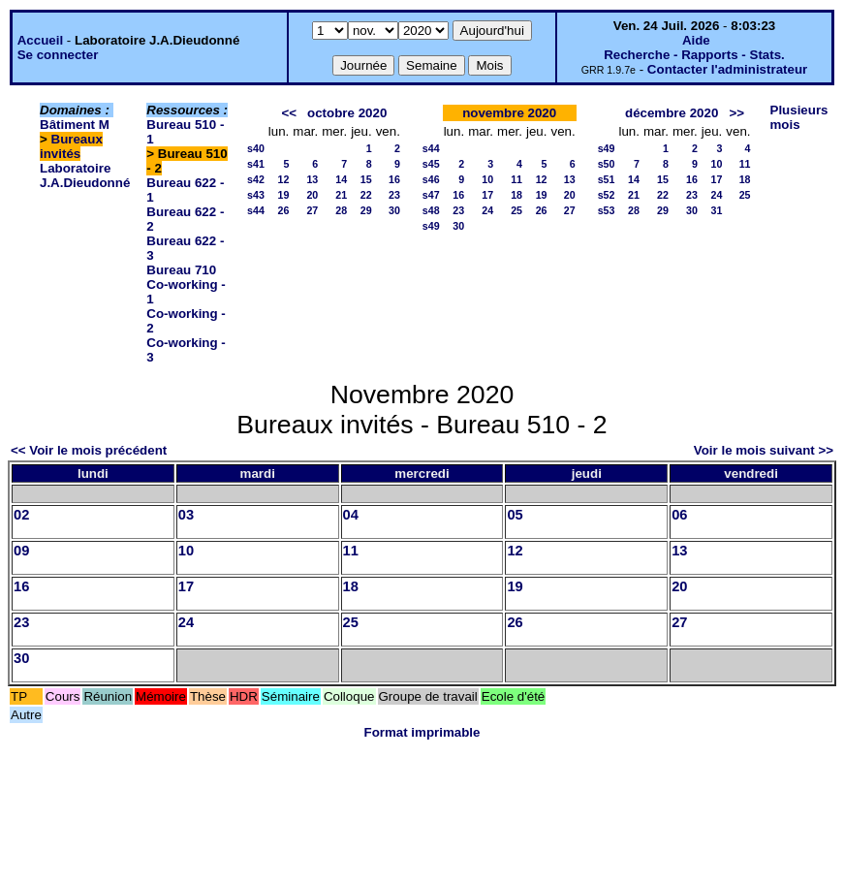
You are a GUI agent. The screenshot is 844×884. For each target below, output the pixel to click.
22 (366, 195)
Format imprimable (422, 732)
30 (394, 210)
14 (341, 179)
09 (21, 550)
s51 (606, 179)
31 (716, 210)
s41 (256, 164)
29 (366, 210)
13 (312, 179)
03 (186, 514)
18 (516, 195)
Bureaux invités (71, 146)
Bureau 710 (181, 270)
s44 (256, 210)
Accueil (40, 40)
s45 (431, 164)
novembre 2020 (509, 113)
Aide (696, 40)
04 (351, 514)
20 (312, 195)
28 (341, 210)
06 (679, 514)
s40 (256, 148)
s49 (431, 226)
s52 (606, 195)
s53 (606, 210)
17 (487, 195)
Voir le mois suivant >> (763, 450)
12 (283, 179)
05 (514, 514)
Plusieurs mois (799, 117)
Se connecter (58, 54)
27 (312, 210)
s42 (256, 179)
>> (736, 113)
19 (283, 195)
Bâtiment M (74, 124)
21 (341, 195)
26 (283, 210)
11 (516, 179)
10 (487, 179)
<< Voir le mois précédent (89, 450)
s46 (431, 179)
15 (366, 179)
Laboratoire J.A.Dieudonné (85, 175)
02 (21, 514)
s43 (256, 195)
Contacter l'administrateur (727, 69)
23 (394, 195)
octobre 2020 (347, 113)
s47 (431, 195)
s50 (606, 164)
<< (289, 113)
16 (394, 179)
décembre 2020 (671, 113)
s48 (431, 210)
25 (516, 210)
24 (487, 210)
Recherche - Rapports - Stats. (694, 54)
